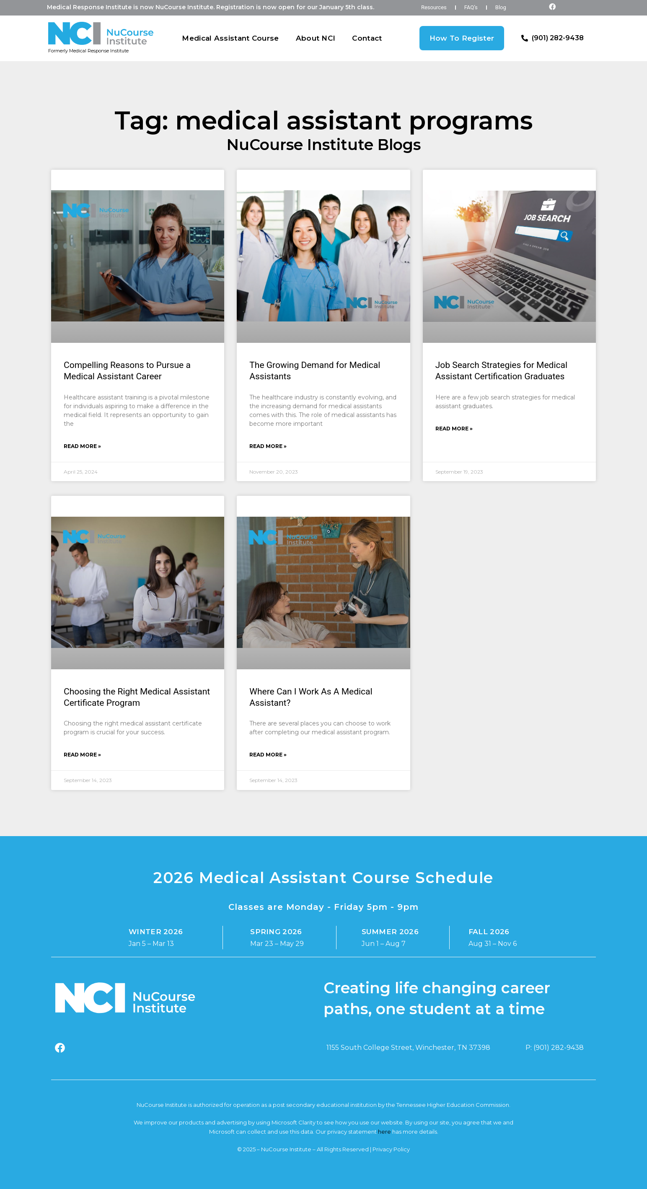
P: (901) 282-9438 (554, 1048)
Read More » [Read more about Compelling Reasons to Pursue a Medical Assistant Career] (82, 446)
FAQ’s (471, 7)
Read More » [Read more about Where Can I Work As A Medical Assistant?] (268, 754)
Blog (500, 7)
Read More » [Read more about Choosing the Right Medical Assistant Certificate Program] (82, 754)
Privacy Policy (391, 1149)
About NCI (316, 38)
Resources (434, 7)
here (384, 1131)
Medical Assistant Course (230, 38)
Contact (367, 38)
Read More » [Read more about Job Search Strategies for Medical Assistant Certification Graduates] (454, 428)
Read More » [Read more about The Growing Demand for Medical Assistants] (268, 446)
